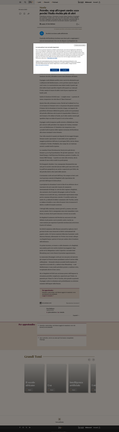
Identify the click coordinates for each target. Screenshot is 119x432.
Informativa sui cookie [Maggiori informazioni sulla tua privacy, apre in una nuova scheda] (52, 58)
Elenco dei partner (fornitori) (42, 65)
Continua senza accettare (80, 45)
